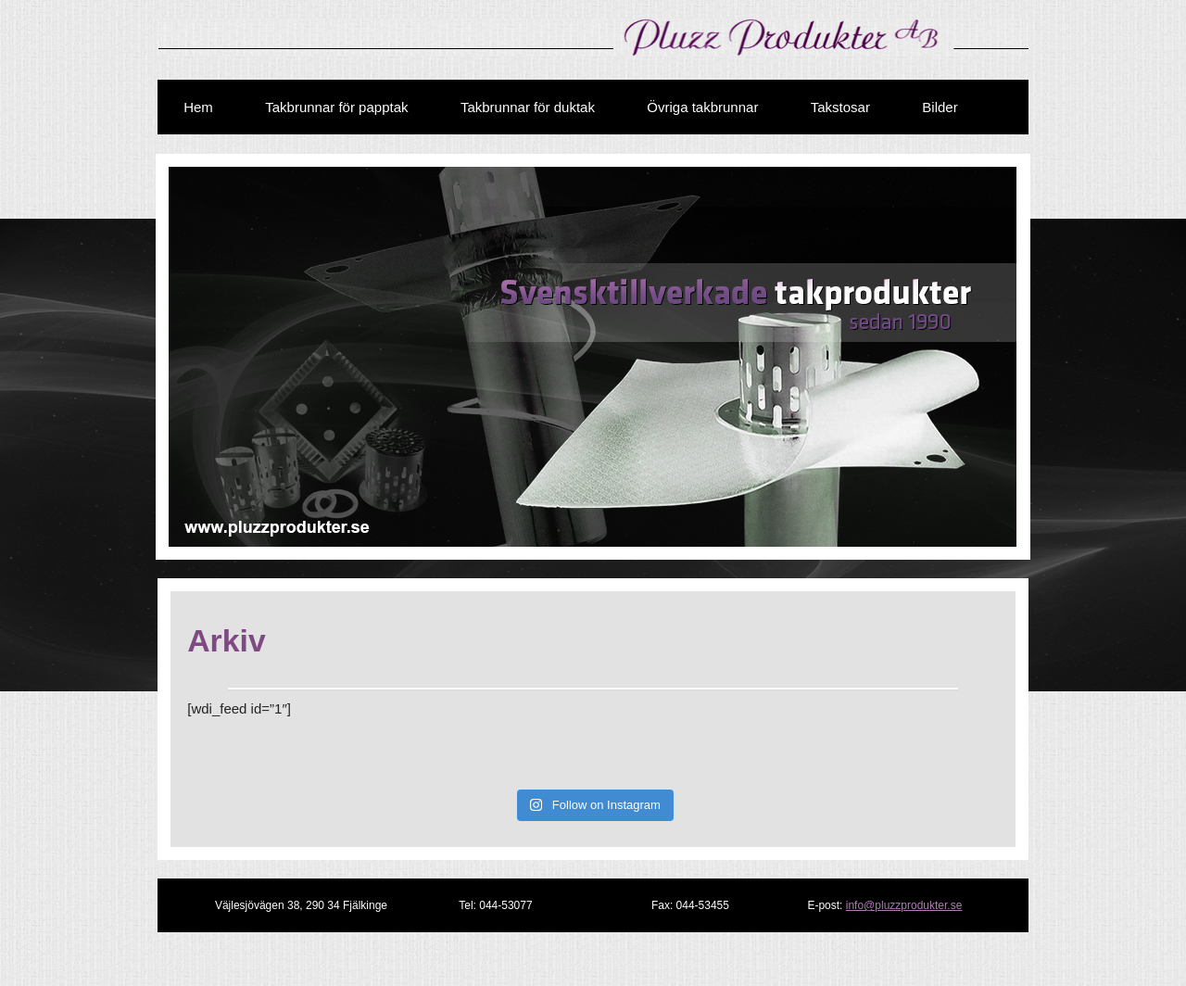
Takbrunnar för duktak (528, 107)
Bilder (939, 107)
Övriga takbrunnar (702, 107)
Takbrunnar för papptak (336, 107)
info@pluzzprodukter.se (904, 905)
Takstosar (840, 107)
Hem (198, 107)
